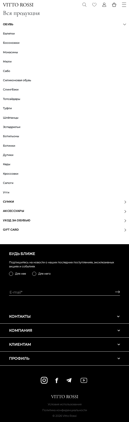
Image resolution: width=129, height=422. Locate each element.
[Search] (84, 5)
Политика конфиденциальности (64, 410)
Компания (64, 330)
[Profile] (104, 5)
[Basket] (114, 5)
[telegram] (69, 380)
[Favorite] (94, 5)
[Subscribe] (116, 292)
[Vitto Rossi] (18, 5)
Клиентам (64, 344)
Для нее (20, 273)
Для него (44, 273)
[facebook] (56, 380)
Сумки (8, 201)
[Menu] (124, 5)
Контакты (64, 316)
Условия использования (64, 404)
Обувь (8, 24)
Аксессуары (13, 211)
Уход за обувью (16, 220)
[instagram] (44, 380)
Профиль (64, 358)
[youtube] (83, 380)
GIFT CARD (11, 229)
